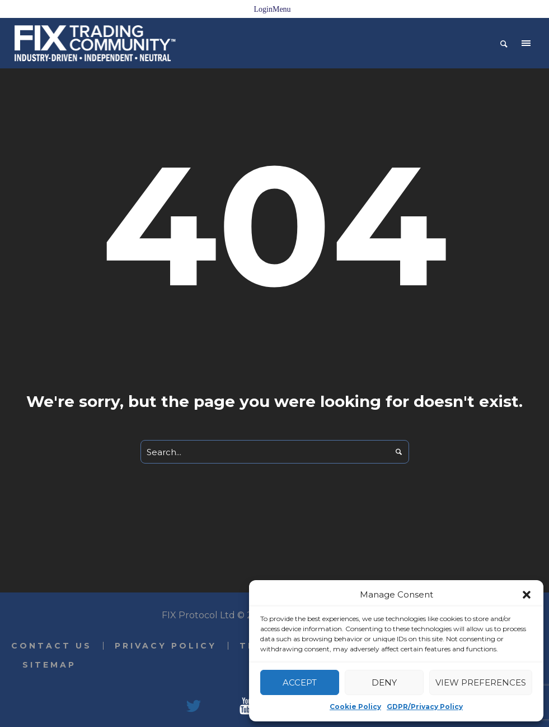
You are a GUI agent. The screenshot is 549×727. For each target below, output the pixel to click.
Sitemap (49, 665)
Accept (300, 682)
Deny (384, 682)
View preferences (480, 682)
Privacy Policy (166, 646)
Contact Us (51, 646)
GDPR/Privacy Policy (425, 706)
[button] (526, 594)
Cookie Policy (355, 706)
